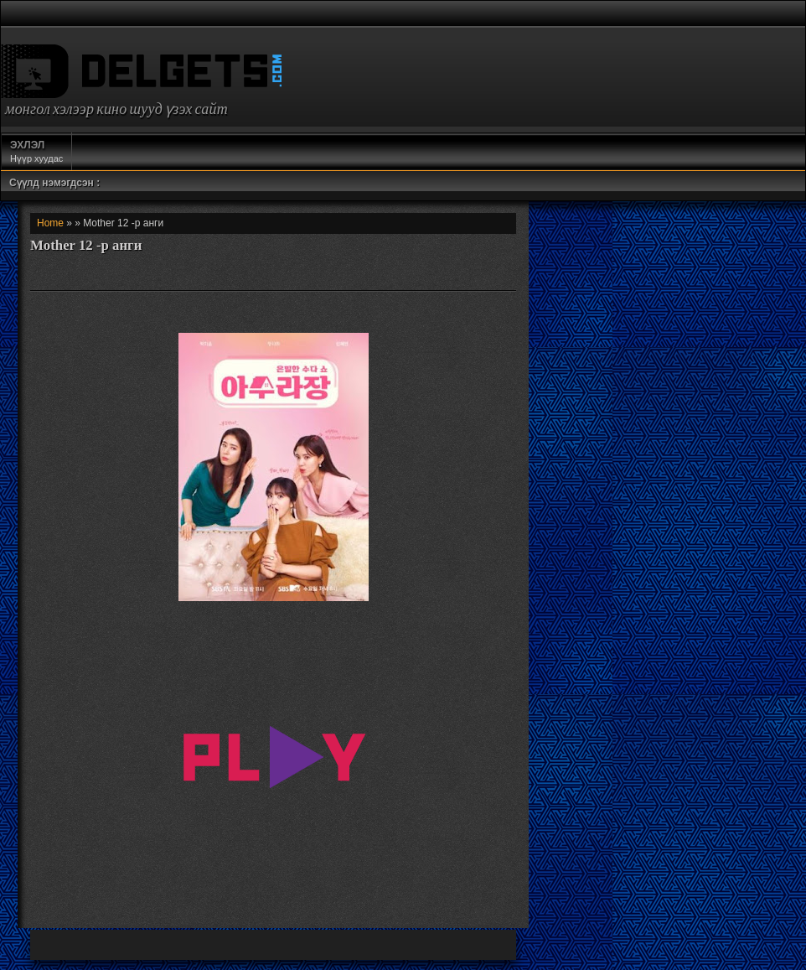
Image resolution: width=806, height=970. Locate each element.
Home (50, 223)
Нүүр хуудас (36, 150)
